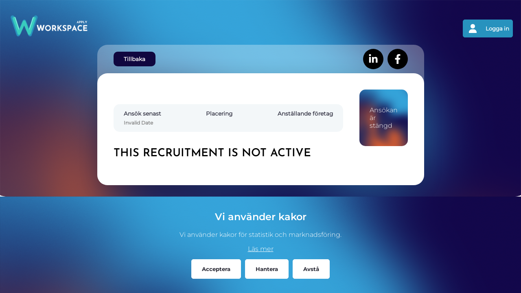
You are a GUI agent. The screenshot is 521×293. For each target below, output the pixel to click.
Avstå (311, 269)
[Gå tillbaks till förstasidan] (134, 28)
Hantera (267, 269)
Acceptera (216, 269)
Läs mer (261, 249)
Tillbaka (134, 59)
